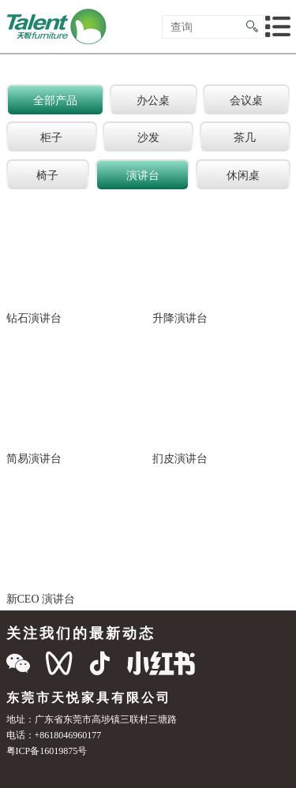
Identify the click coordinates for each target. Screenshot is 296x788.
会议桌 (246, 100)
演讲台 (142, 175)
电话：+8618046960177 (54, 735)
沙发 (148, 137)
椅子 (47, 175)
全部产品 (55, 100)
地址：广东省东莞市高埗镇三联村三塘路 (91, 719)
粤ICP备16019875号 (47, 750)
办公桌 (153, 100)
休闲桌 (243, 175)
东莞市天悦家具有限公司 (88, 697)
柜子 (51, 137)
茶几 (245, 137)
